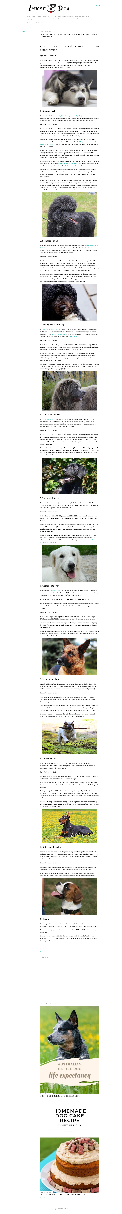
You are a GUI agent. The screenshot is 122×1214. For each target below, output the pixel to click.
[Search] (98, 5)
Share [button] (23, 31)
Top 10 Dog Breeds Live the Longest (60, 1096)
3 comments (47, 1197)
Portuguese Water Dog (50, 329)
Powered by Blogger (61, 1209)
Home (29, 23)
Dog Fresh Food (38, 23)
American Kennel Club (58, 334)
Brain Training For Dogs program (68, 163)
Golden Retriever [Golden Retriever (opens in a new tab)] (54, 590)
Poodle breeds (48, 248)
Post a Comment (48, 1099)
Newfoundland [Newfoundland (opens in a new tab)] (48, 419)
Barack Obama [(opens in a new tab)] (73, 336)
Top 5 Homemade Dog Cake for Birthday (62, 1194)
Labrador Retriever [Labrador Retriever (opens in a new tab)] (49, 503)
